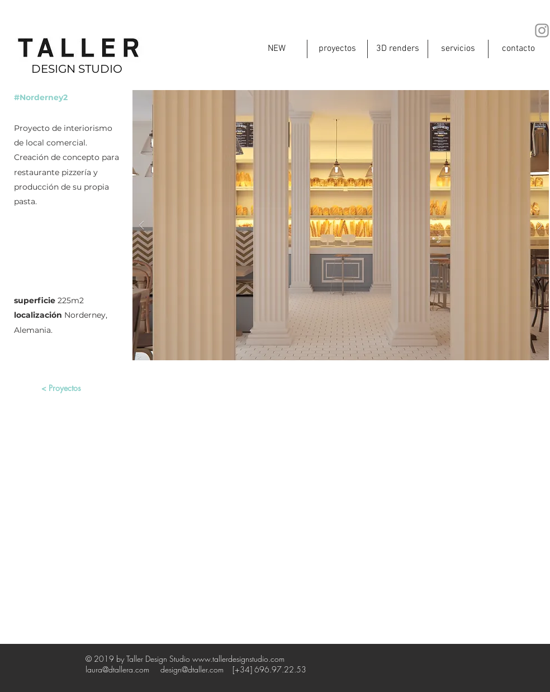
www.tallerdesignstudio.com (238, 658)
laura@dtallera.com (117, 669)
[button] (340, 225)
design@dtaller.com (192, 669)
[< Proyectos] (61, 388)
